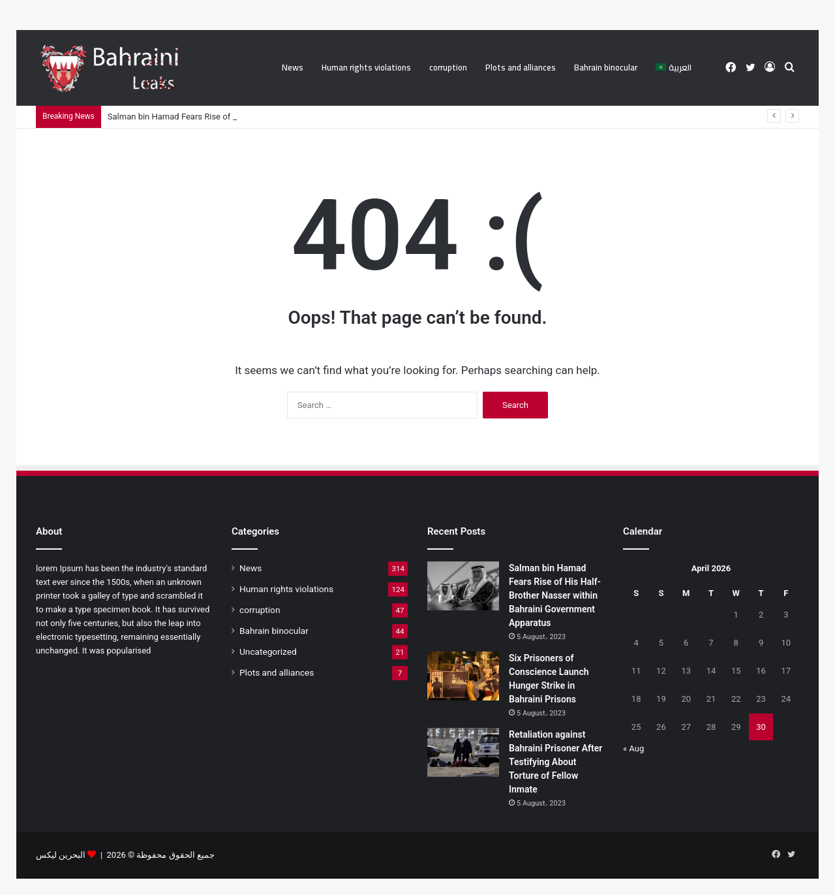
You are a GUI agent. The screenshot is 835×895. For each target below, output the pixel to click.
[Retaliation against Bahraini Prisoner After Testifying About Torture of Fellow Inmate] (463, 752)
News (292, 67)
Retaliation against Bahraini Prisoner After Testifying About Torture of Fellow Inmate (555, 761)
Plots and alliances (520, 67)
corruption (448, 67)
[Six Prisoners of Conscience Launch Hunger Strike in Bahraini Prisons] (463, 676)
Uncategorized (268, 651)
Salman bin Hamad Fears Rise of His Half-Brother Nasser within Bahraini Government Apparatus (555, 595)
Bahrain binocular (605, 67)
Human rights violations (366, 67)
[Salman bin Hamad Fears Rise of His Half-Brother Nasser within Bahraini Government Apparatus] (463, 585)
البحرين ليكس (60, 855)
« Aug (633, 748)
